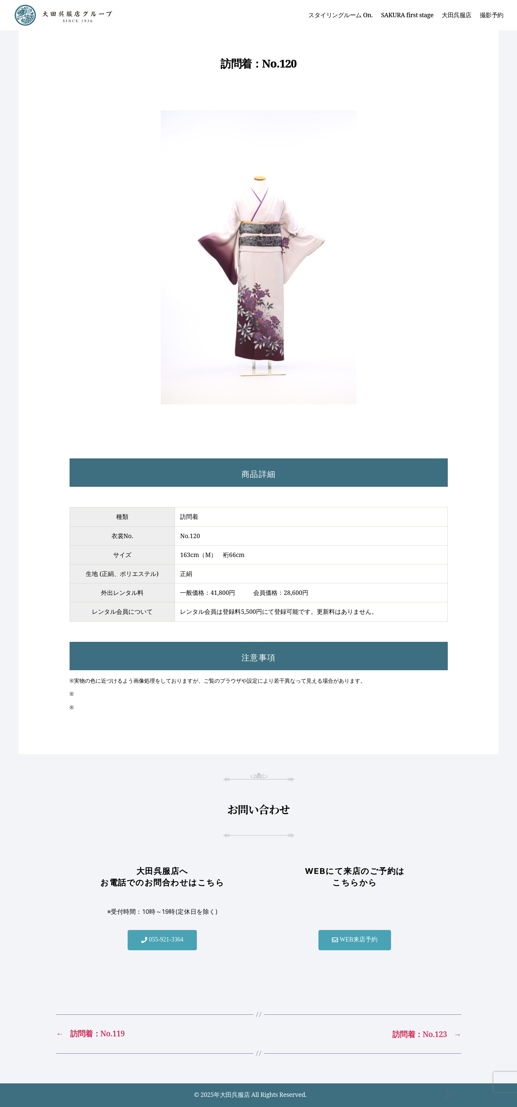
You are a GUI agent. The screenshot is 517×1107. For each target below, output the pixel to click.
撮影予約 (491, 15)
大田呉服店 (456, 15)
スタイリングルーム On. (340, 15)
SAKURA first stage (407, 15)
